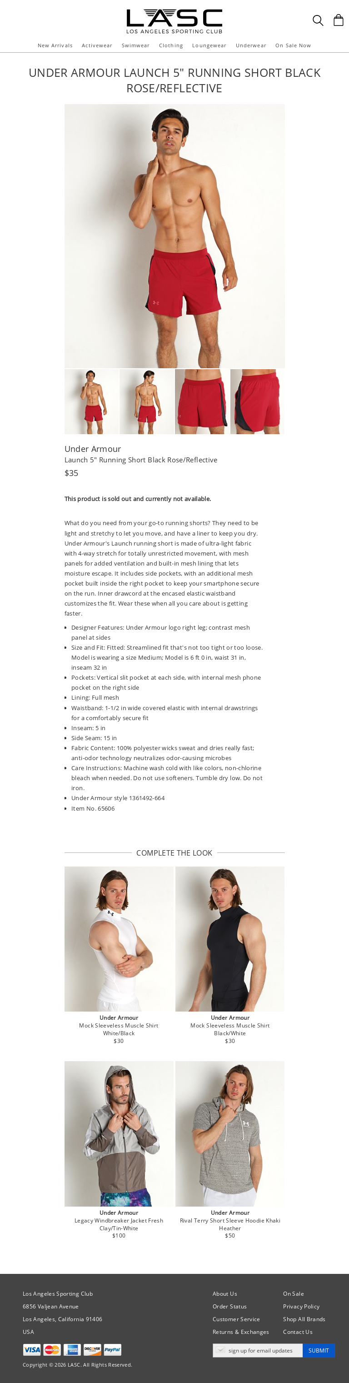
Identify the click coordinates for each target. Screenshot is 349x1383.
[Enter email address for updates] (258, 1350)
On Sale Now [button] (293, 45)
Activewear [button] (97, 45)
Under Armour (93, 448)
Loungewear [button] (209, 45)
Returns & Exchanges (241, 1332)
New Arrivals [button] (55, 45)
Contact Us (298, 1332)
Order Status (230, 1306)
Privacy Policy (301, 1306)
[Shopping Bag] (338, 20)
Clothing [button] (171, 45)
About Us (225, 1294)
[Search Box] (318, 20)
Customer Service (236, 1319)
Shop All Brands (304, 1319)
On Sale (293, 1294)
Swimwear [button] (136, 45)
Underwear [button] (251, 45)
